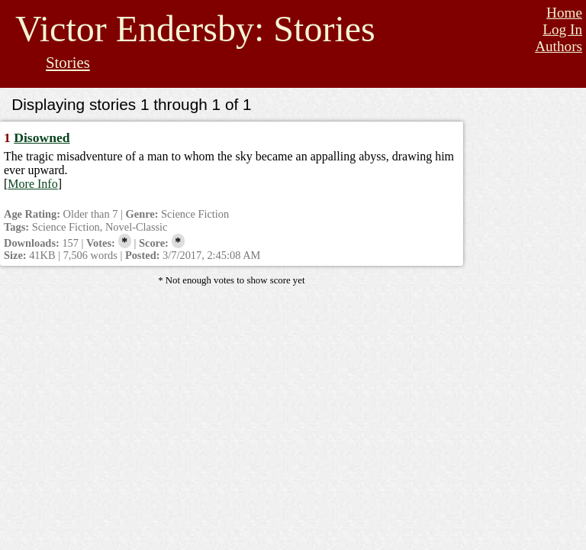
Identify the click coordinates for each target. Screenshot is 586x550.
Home (564, 13)
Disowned (41, 137)
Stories (68, 62)
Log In (562, 29)
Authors (558, 46)
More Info (32, 183)
